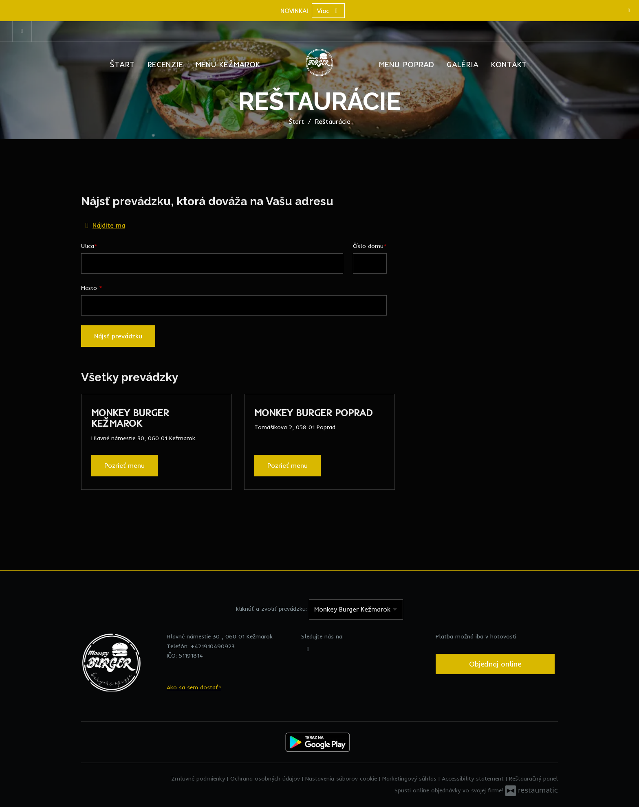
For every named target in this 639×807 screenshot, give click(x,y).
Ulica (87, 246)
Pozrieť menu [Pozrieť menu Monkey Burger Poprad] (287, 465)
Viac (328, 11)
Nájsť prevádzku (118, 336)
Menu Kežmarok (228, 64)
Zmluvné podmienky (199, 778)
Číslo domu (368, 246)
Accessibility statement (474, 778)
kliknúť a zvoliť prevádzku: (271, 608)
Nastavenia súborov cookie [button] (342, 778)
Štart (122, 64)
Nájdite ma (103, 225)
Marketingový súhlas (410, 778)
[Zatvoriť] (629, 10)
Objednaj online (495, 664)
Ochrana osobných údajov (266, 778)
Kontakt (509, 64)
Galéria (462, 64)
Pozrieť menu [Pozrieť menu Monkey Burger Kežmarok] (124, 465)
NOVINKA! (294, 11)
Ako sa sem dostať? (194, 687)
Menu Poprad (406, 64)
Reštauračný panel (533, 778)
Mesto (90, 288)
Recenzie (165, 64)
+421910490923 (213, 646)
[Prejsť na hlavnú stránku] (319, 62)
